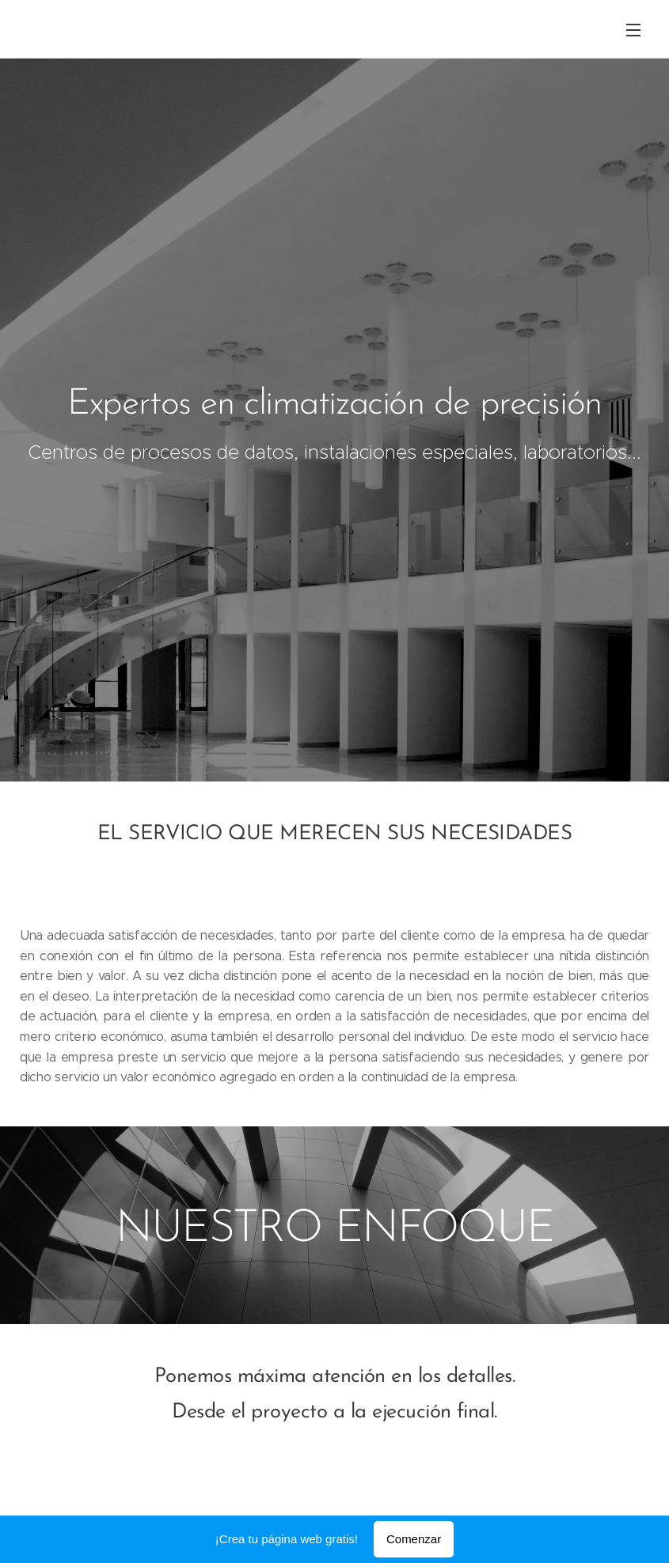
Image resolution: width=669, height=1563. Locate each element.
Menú (633, 30)
